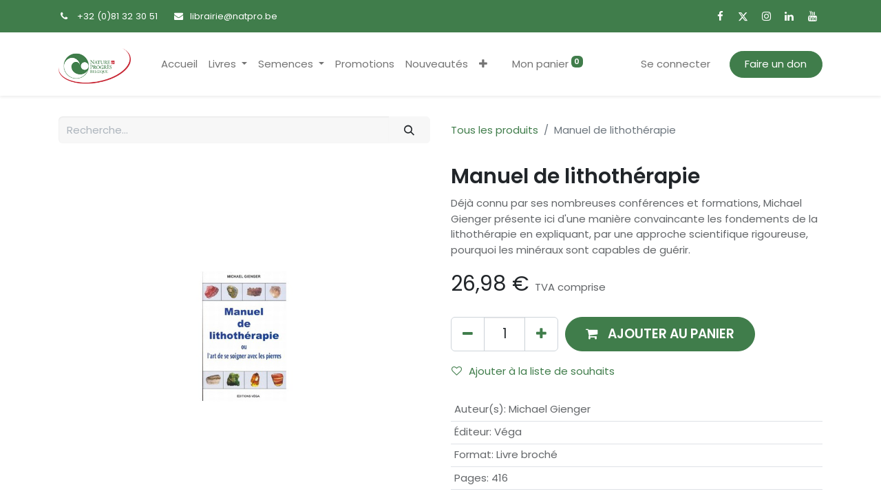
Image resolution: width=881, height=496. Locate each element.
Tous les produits (494, 130)
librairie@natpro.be (233, 16)
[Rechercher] (409, 129)
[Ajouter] (541, 334)
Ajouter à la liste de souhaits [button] (533, 371)
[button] (483, 64)
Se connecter (675, 63)
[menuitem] (179, 64)
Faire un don (776, 63)
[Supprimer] (468, 334)
